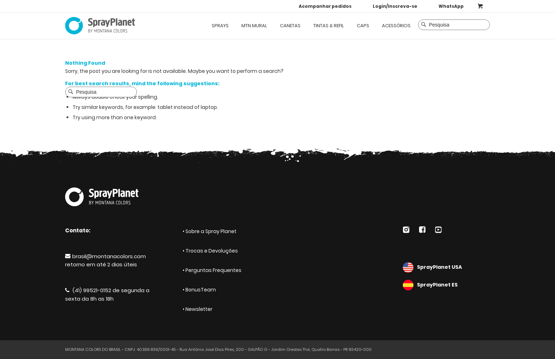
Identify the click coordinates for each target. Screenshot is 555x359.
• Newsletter (197, 309)
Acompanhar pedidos (325, 6)
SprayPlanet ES (446, 285)
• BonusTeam (199, 289)
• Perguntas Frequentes (212, 270)
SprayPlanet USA (446, 267)
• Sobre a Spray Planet (209, 231)
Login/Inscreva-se (395, 6)
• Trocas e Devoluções (210, 250)
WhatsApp (451, 6)
